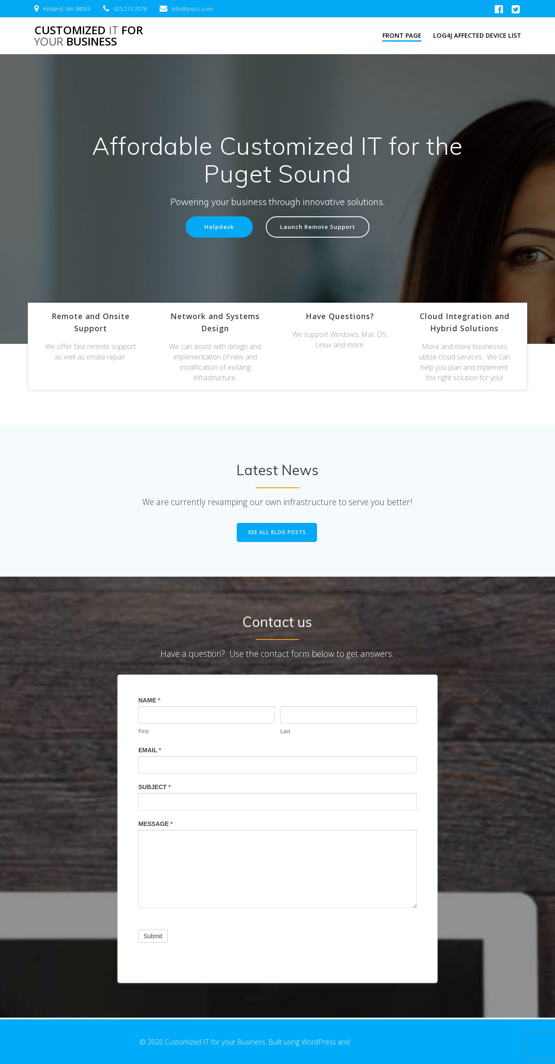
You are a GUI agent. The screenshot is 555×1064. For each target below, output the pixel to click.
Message (155, 825)
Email (149, 751)
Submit (153, 937)
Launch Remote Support (318, 227)
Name (149, 701)
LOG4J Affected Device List (477, 35)
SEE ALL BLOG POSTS (277, 533)
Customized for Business (88, 36)
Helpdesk (216, 227)
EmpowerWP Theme (382, 1042)
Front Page (401, 35)
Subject (154, 788)
